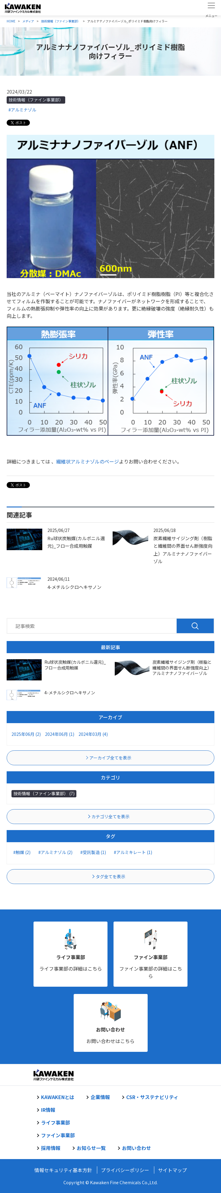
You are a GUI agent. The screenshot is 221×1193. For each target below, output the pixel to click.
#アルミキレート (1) (133, 852)
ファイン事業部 (151, 957)
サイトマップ (172, 1170)
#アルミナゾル (22, 110)
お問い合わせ (110, 1029)
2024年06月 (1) (59, 734)
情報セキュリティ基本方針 (63, 1170)
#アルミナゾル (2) (55, 852)
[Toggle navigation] (211, 7)
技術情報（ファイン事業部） (35, 100)
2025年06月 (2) (26, 734)
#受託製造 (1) (93, 852)
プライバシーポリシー (125, 1170)
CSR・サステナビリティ (152, 1097)
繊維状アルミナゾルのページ (87, 461)
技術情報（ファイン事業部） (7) (44, 793)
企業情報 (100, 1097)
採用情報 (50, 1147)
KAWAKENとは (57, 1097)
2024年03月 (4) (93, 734)
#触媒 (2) (21, 852)
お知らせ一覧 (91, 1147)
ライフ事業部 (70, 957)
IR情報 (48, 1109)
